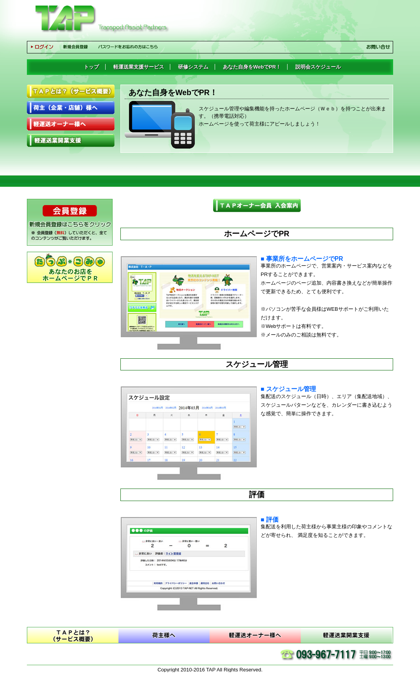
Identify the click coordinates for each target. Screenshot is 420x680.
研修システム (193, 67)
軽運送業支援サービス (138, 67)
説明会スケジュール (318, 67)
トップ (91, 67)
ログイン (44, 49)
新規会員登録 (78, 49)
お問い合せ (378, 46)
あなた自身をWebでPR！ (252, 67)
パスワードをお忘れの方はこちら (130, 49)
